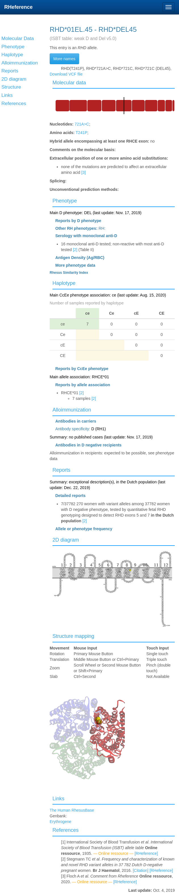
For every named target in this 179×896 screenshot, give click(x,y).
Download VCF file (66, 74)
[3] (83, 172)
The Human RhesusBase (72, 810)
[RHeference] (146, 853)
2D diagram (65, 540)
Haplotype (63, 283)
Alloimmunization (71, 410)
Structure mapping (73, 636)
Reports (61, 470)
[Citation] (140, 870)
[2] (75, 249)
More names (64, 59)
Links (58, 798)
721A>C (82, 124)
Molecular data (69, 82)
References (65, 830)
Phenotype (64, 201)
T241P (81, 132)
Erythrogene (60, 821)
